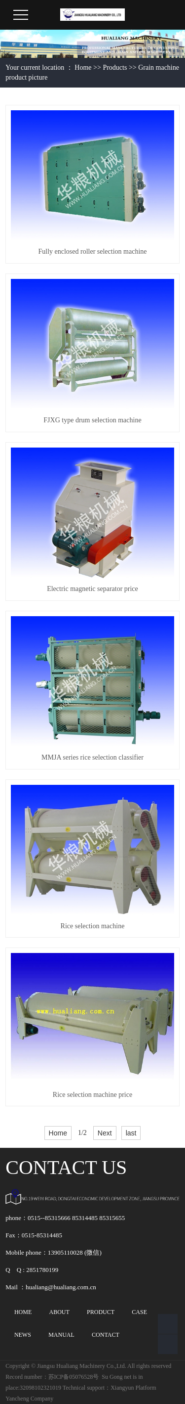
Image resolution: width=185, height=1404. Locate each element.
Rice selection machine (93, 926)
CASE (139, 1312)
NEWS (22, 1334)
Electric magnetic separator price (92, 588)
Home (82, 67)
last (131, 1133)
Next (105, 1133)
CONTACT (105, 1334)
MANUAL (61, 1334)
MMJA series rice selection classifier (92, 757)
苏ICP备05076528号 (73, 1376)
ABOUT (59, 1312)
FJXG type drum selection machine (92, 420)
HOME (23, 1312)
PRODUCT (100, 1312)
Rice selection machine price (92, 1094)
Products (115, 67)
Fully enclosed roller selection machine (92, 251)
